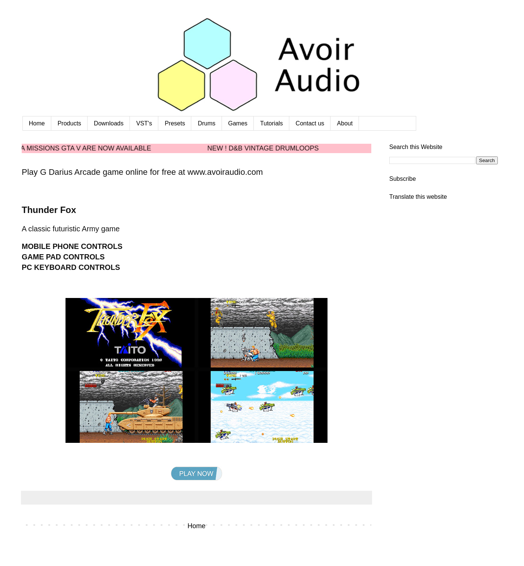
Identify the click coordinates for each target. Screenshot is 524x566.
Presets (175, 123)
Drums (206, 123)
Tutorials (271, 123)
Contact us (310, 123)
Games (238, 123)
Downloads (109, 123)
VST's (144, 123)
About (345, 123)
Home (37, 123)
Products (69, 123)
